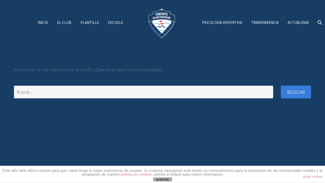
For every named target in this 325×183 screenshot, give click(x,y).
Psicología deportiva (222, 22)
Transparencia (265, 22)
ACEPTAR (162, 179)
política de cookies (136, 174)
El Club (64, 22)
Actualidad (298, 22)
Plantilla (89, 22)
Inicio (43, 22)
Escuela (115, 22)
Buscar (296, 92)
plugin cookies (312, 176)
